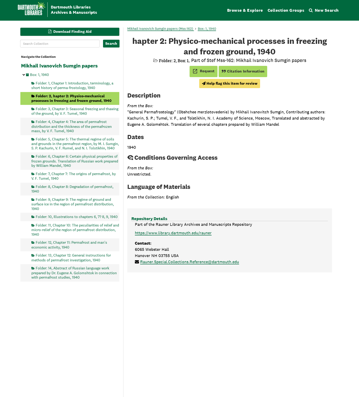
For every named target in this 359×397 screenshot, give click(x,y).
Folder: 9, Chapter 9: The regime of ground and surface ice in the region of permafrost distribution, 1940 (72, 204)
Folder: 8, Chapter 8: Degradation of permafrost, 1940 (72, 188)
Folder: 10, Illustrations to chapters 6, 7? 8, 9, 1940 (77, 216)
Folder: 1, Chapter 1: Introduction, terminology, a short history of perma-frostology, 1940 (72, 85)
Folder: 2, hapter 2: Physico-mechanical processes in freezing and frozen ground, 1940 (71, 98)
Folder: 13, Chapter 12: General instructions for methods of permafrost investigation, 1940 (71, 257)
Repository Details (149, 218)
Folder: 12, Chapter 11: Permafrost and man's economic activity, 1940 (69, 244)
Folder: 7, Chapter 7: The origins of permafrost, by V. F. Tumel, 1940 (73, 176)
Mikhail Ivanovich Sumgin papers (59, 66)
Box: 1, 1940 (39, 74)
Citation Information (243, 71)
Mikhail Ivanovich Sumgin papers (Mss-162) (160, 28)
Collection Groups (286, 10)
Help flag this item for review (229, 83)
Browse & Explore (245, 10)
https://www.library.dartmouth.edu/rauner (173, 232)
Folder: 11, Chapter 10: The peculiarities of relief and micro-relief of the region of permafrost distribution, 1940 (75, 230)
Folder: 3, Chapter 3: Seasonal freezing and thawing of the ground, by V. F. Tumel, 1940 (74, 111)
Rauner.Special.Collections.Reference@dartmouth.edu (189, 261)
